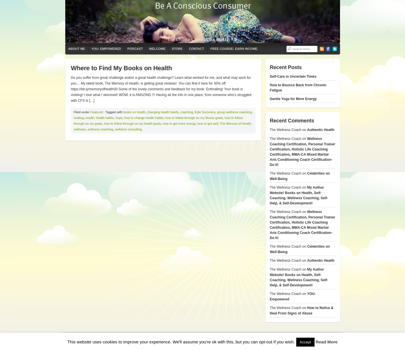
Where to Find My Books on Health (121, 68)
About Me (76, 48)
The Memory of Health (235, 123)
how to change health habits (143, 118)
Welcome (157, 48)
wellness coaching (100, 129)
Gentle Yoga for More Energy (293, 99)
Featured (96, 112)
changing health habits (163, 112)
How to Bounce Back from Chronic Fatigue (298, 87)
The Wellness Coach (202, 21)
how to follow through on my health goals (132, 123)
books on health (134, 112)
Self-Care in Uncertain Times (293, 77)
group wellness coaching (234, 112)
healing (79, 118)
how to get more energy (179, 123)
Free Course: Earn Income (233, 48)
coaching (186, 112)
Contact (196, 48)
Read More (327, 341)
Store (177, 48)
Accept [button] (305, 342)
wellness (80, 129)
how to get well (207, 123)
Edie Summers (205, 112)
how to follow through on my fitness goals (194, 118)
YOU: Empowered (106, 48)
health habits (105, 118)
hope (119, 118)
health (90, 118)
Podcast (135, 48)
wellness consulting (128, 129)
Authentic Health (320, 130)
